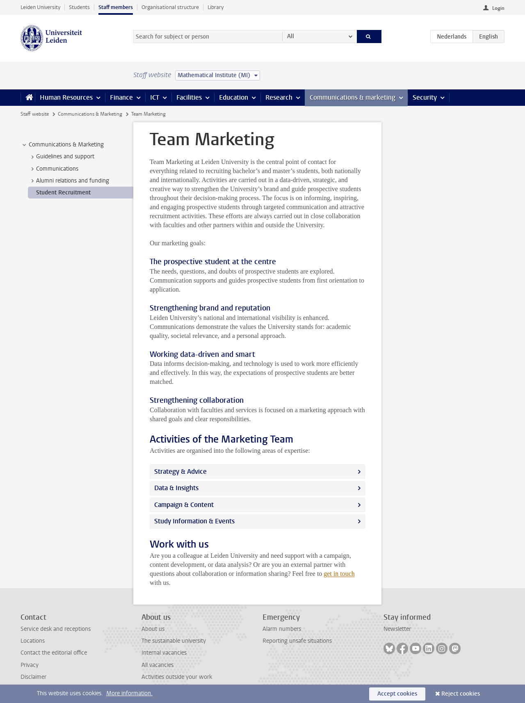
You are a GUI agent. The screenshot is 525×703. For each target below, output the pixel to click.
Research (278, 97)
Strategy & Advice (180, 471)
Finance (121, 97)
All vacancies (157, 665)
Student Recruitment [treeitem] (63, 192)
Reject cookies (460, 694)
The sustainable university (174, 641)
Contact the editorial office (54, 653)
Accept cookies (397, 694)
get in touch (339, 573)
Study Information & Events (194, 521)
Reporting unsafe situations (297, 641)
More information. (129, 693)
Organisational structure (170, 7)
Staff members (115, 7)
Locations (33, 641)
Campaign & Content (184, 504)
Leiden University (40, 7)
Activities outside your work (177, 677)
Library (216, 7)
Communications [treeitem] (53, 169)
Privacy (30, 665)
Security (425, 97)
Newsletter (397, 629)
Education (233, 97)
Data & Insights (176, 488)
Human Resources (66, 97)
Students (79, 7)
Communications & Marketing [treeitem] (62, 145)
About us (153, 629)
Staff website (35, 114)
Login (498, 8)
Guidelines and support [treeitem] (61, 157)
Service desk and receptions (56, 629)
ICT (154, 97)
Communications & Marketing (90, 114)
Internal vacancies (164, 653)
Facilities (189, 97)
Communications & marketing (352, 97)
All (290, 36)
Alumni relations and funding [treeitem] (68, 181)
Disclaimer (33, 677)
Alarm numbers (281, 629)
